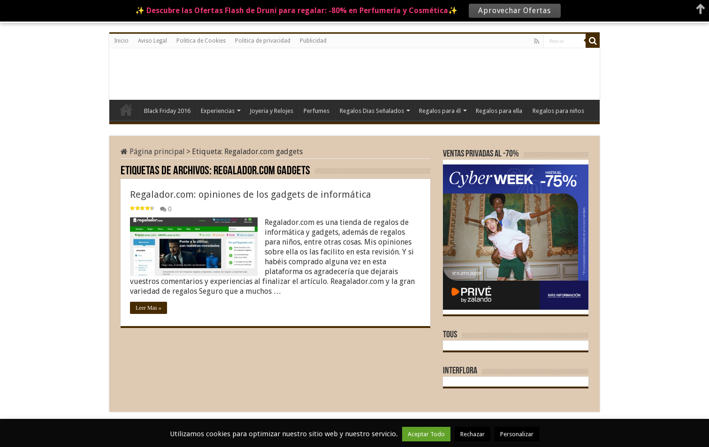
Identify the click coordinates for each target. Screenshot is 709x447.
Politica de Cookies (201, 40)
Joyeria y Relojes (271, 110)
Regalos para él (440, 110)
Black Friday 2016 (167, 110)
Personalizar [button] (517, 434)
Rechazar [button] (472, 434)
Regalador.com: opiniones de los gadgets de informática (250, 194)
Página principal (153, 151)
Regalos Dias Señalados (372, 110)
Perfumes (316, 110)
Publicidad (313, 40)
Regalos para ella (499, 110)
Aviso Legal (152, 40)
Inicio (121, 40)
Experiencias (218, 110)
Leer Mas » (148, 308)
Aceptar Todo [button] (426, 434)
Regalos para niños (558, 110)
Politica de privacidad (262, 40)
